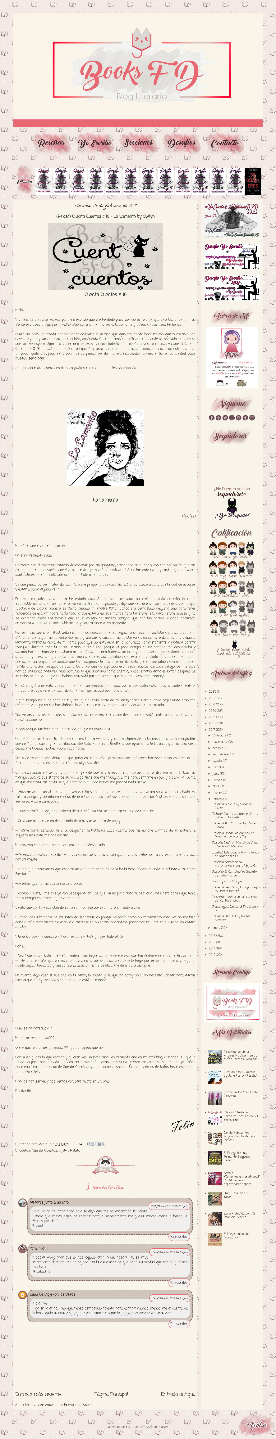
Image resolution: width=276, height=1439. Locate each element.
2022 (213, 698)
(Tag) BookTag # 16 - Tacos (237, 1195)
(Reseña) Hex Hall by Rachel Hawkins (231, 918)
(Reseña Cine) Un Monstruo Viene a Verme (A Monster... (235, 845)
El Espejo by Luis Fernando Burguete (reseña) (237, 1157)
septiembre (221, 754)
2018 (213, 723)
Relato (75, 1150)
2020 (213, 711)
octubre (218, 748)
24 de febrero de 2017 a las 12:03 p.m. (169, 1206)
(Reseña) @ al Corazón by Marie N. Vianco (235, 825)
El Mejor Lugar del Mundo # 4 (236, 1236)
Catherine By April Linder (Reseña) (241, 1094)
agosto (218, 761)
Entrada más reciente (38, 1394)
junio (216, 774)
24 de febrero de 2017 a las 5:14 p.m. (169, 1298)
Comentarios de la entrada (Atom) (65, 1405)
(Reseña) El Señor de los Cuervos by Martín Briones (234, 899)
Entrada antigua (178, 1394)
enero (217, 928)
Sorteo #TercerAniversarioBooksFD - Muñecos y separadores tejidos (242, 1179)
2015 (212, 942)
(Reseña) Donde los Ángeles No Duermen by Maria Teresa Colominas (241, 1056)
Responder (178, 1236)
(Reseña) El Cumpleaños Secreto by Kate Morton (234, 874)
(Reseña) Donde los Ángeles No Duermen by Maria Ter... (233, 835)
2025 (213, 692)
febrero (218, 799)
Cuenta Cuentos (75, 1067)
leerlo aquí (36, 358)
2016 (212, 936)
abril (216, 786)
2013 (212, 955)
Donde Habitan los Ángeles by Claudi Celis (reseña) (239, 1137)
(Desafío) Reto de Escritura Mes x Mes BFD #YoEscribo (241, 1116)
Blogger (164, 1427)
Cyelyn (64, 1150)
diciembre (220, 735)
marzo (218, 792)
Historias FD (174, 1057)
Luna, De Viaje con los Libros (52, 1294)
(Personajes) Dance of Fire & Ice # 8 (235, 909)
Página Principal (111, 1394)
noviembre (220, 742)
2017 (212, 730)
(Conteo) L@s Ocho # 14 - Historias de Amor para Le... (235, 854)
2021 (212, 704)
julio (216, 767)
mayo (217, 780)
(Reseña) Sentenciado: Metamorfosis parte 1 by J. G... (234, 864)
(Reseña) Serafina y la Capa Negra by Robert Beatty (236, 889)
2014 (212, 948)
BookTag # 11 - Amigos (227, 881)
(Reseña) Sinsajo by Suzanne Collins (232, 806)
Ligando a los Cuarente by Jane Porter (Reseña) (241, 1074)
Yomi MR (37, 1248)
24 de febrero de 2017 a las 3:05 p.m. (169, 1252)
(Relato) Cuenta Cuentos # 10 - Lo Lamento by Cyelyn (235, 816)
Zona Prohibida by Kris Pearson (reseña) (239, 1215)
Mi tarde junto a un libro (49, 1202)
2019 (212, 717)
